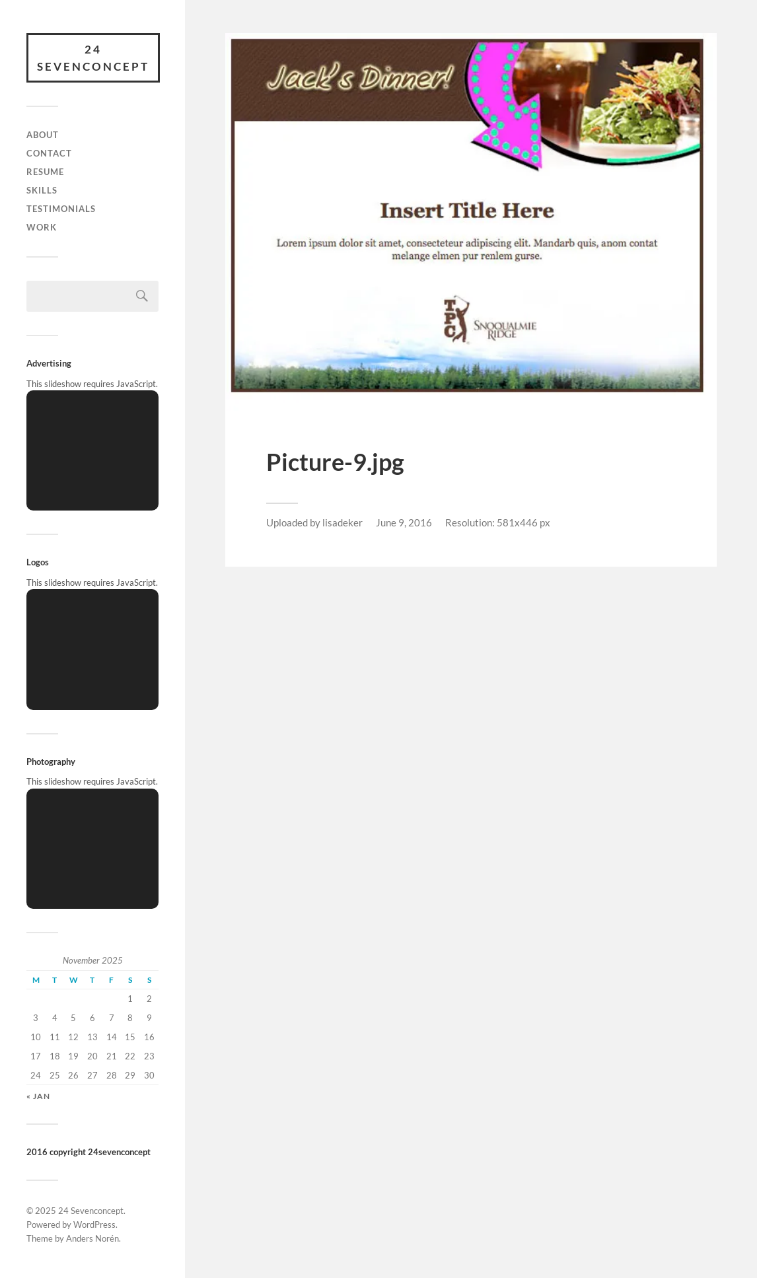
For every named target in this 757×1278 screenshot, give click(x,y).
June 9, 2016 (404, 522)
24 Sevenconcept (93, 57)
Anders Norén (92, 1238)
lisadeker (342, 522)
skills (41, 190)
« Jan (38, 1096)
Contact (49, 153)
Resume (45, 171)
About (42, 134)
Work (41, 227)
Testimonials (61, 208)
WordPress (94, 1224)
